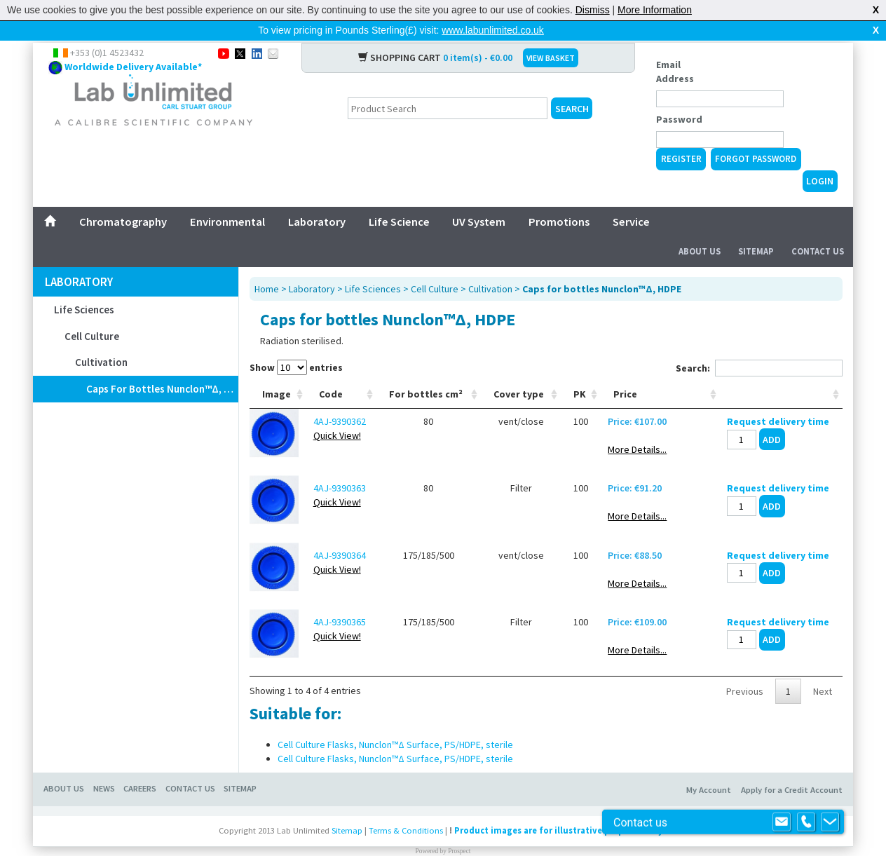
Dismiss (592, 9)
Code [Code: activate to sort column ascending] (331, 371)
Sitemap (756, 229)
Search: (759, 345)
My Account (708, 767)
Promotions (559, 199)
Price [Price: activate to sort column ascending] (625, 371)
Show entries (296, 345)
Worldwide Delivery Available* (133, 44)
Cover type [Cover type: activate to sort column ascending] (518, 371)
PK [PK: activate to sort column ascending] (579, 371)
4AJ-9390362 (339, 399)
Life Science (399, 199)
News (104, 766)
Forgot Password (755, 136)
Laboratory (317, 199)
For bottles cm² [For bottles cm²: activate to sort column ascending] (426, 371)
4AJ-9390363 (339, 465)
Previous (744, 669)
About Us (700, 229)
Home (266, 266)
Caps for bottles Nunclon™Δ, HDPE (162, 366)
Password (679, 96)
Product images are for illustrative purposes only (558, 808)
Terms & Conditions (406, 808)
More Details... (637, 427)
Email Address (675, 49)
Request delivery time (778, 399)
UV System (478, 199)
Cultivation (101, 339)
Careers (139, 766)
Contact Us (817, 229)
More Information (655, 9)
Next (822, 669)
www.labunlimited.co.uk (493, 30)
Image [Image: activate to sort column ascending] (276, 371)
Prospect (459, 828)
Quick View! (337, 413)
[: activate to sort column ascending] (781, 372)
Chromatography (123, 199)
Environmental (227, 199)
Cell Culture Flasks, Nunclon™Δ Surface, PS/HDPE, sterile (395, 722)
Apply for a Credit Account (792, 767)
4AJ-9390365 (339, 599)
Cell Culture (91, 313)
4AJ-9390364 (339, 532)
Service (631, 199)
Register (681, 136)
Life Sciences (84, 287)
